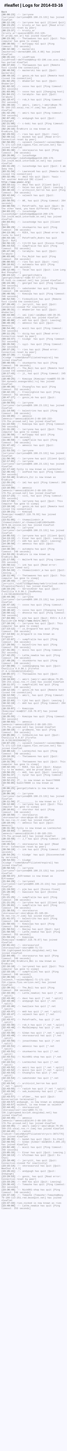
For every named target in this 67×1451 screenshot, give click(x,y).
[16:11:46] (8, 688)
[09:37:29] (8, 417)
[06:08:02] (8, 312)
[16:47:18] (8, 723)
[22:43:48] (8, 1227)
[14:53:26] (8, 663)
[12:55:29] (8, 577)
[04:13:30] (8, 277)
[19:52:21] (8, 934)
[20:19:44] (8, 985)
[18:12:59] (8, 832)
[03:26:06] (8, 184)
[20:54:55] (8, 1030)
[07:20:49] (8, 363)
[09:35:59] (8, 411)
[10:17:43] (8, 446)
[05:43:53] (8, 293)
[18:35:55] (8, 857)
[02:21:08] (8, 146)
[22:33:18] (8, 1164)
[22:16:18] (8, 1157)
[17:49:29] (8, 790)
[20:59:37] (8, 1049)
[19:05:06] (8, 880)
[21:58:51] (8, 1113)
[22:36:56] (8, 1170)
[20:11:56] (8, 959)
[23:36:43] (8, 1419)
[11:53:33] (8, 538)
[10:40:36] (8, 462)
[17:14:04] (8, 758)
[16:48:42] (8, 730)
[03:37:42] (8, 222)
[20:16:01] (8, 969)
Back (4, 12)
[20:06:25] (8, 943)
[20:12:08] (8, 963)
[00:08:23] (8, 15)
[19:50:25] (8, 924)
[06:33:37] (8, 344)
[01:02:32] (8, 101)
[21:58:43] (8, 1106)
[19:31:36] (8, 912)
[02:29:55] (8, 159)
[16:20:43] (8, 695)
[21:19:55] (8, 1065)
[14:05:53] (8, 640)
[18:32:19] (8, 841)
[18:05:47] (8, 806)
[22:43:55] (8, 1304)
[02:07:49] (8, 139)
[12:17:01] (8, 551)
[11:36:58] (8, 519)
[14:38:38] (8, 656)
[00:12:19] (8, 25)
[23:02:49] (8, 1374)
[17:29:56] (8, 771)
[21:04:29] (8, 1055)
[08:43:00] (8, 376)
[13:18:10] (8, 605)
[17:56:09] (8, 797)
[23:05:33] (8, 1381)
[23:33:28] (8, 1416)
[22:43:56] (8, 1307)
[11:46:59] (8, 526)
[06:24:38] (8, 337)
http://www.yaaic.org (15, 216)
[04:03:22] (8, 251)
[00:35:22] (8, 66)
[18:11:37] (8, 819)
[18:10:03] (8, 813)
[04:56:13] (8, 289)
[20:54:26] (8, 1023)
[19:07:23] (8, 889)
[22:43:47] (8, 1211)
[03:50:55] (8, 238)
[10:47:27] (8, 474)
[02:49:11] (8, 162)
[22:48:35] (8, 1365)
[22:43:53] (8, 1285)
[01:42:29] (8, 133)
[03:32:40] (8, 210)
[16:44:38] (8, 714)
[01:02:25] (8, 95)
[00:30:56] (8, 50)
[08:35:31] (8, 369)
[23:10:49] (8, 1390)
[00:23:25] (8, 28)
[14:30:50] (8, 650)
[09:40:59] (8, 433)
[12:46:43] (8, 564)
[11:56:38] (8, 548)
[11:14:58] (8, 490)
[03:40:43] (8, 226)
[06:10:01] (8, 315)
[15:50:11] (8, 675)
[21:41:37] (8, 1100)
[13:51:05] (8, 621)
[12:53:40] (8, 570)
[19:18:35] (8, 905)
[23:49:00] (8, 1444)
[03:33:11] (8, 219)
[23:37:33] (8, 1441)
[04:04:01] (8, 264)
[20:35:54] (8, 1010)
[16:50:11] (8, 733)
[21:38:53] (8, 1090)
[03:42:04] (8, 232)
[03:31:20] (8, 197)
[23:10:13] (8, 1384)
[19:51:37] (8, 928)
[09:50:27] (8, 439)
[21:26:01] (8, 1084)
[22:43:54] (8, 1291)
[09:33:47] (8, 404)
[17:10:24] (8, 746)
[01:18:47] (8, 117)
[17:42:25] (8, 784)
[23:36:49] (8, 1425)
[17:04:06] (8, 739)
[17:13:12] (8, 752)
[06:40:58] (8, 350)
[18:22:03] (8, 838)
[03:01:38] (8, 178)
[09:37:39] (8, 423)
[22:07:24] (8, 1151)
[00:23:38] (8, 44)
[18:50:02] (8, 864)
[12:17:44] (8, 561)
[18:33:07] (8, 848)
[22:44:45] (8, 1326)
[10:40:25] (8, 452)
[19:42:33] (8, 918)
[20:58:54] (8, 1039)
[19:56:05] (8, 937)
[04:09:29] (8, 270)
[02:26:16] (8, 152)
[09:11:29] (8, 398)
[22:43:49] (8, 1240)
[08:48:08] (8, 382)
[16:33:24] (8, 704)
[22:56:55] (8, 1368)
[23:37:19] (8, 1432)
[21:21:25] (8, 1074)
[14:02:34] (8, 631)
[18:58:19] (8, 873)
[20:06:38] (8, 950)
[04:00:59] (8, 245)
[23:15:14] (8, 1397)
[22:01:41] (8, 1132)
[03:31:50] (8, 203)
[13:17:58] (8, 599)
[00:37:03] (8, 76)
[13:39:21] (8, 612)
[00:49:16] (8, 88)
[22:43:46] (8, 1189)
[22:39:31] (8, 1183)
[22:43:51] (8, 1253)
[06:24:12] (8, 328)
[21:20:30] (8, 1068)
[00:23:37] (8, 34)
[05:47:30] (8, 299)
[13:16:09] (8, 583)
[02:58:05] (8, 168)
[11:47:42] (8, 532)
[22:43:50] (8, 1247)
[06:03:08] (8, 305)
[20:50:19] (8, 1017)
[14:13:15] (8, 644)
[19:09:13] (8, 899)
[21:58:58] (8, 1116)
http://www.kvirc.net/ (33, 742)
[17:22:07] (8, 765)
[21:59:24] (8, 1122)
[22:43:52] (8, 1278)
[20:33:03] (8, 995)
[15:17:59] (8, 669)
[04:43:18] (8, 283)
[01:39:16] (8, 123)
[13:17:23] (8, 593)
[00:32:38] (8, 56)
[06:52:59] (8, 356)
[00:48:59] (8, 82)
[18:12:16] (8, 825)
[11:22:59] (8, 506)
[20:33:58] (8, 1004)
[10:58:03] (8, 481)
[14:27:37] (8, 647)
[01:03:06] (8, 108)
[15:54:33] (8, 682)
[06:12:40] (8, 321)
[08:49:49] (8, 385)
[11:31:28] (8, 513)
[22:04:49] (8, 1144)
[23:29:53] (8, 1409)
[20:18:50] (8, 975)
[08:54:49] (8, 392)
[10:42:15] (8, 468)
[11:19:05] (8, 497)
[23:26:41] (8, 1403)
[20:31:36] (8, 991)
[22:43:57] (8, 1314)
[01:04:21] (8, 111)
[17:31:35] (8, 778)
